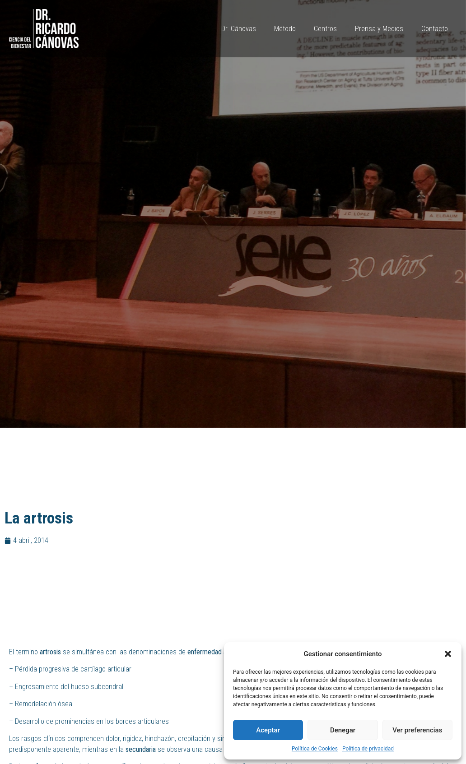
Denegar (342, 730)
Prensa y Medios (379, 28)
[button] (447, 653)
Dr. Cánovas (238, 28)
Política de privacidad (368, 748)
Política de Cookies (315, 748)
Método (285, 28)
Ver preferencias (417, 730)
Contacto (434, 28)
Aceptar (268, 730)
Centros (325, 28)
